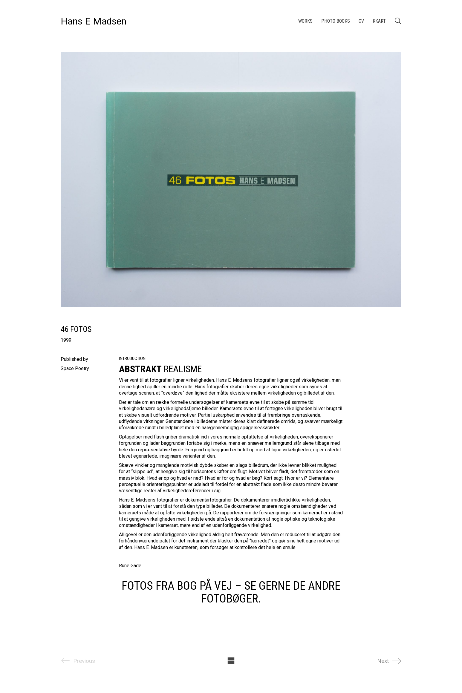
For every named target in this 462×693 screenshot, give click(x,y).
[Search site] (398, 22)
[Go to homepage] (93, 21)
